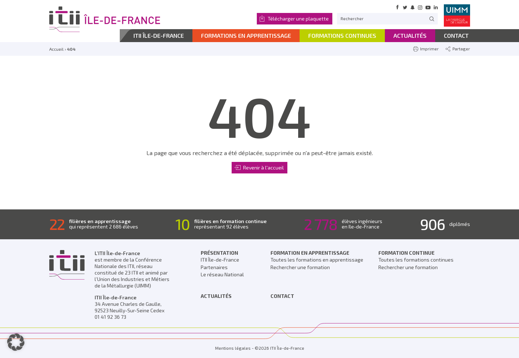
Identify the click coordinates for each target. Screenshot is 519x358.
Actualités (216, 296)
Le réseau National (222, 274)
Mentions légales (233, 347)
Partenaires (214, 267)
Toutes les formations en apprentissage (316, 260)
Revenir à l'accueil (263, 167)
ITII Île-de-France (220, 260)
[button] (16, 342)
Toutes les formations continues (416, 260)
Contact (282, 296)
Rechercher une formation (300, 267)
